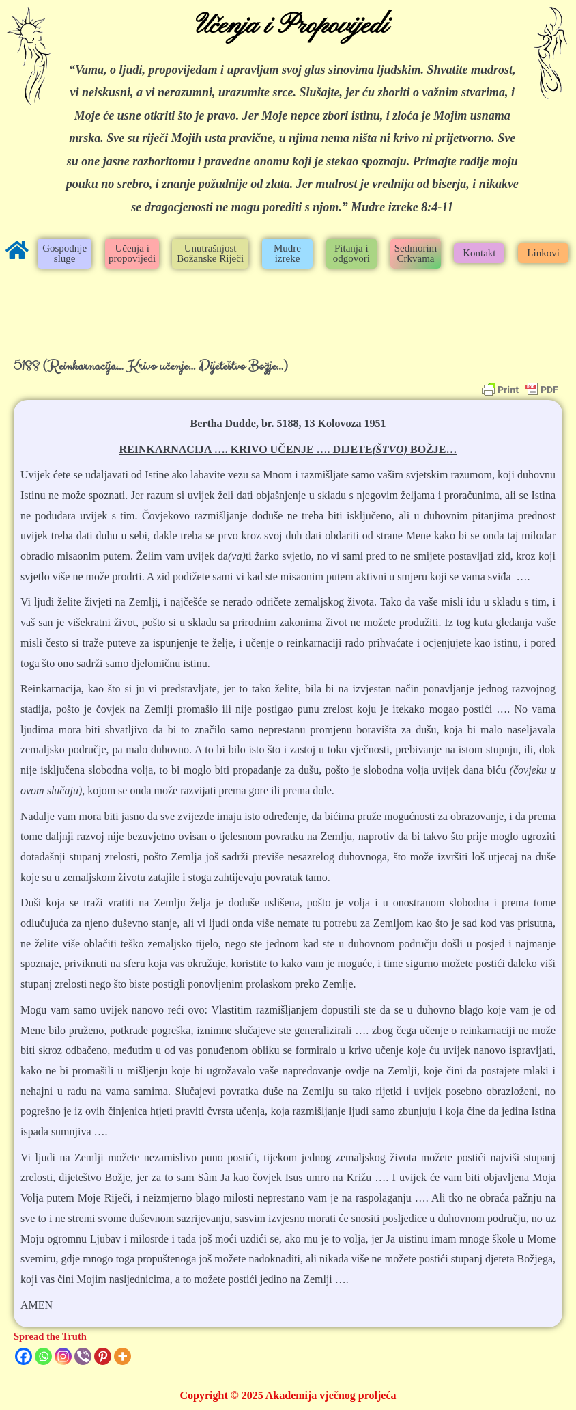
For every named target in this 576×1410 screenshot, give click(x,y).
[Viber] (82, 1356)
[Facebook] (23, 1356)
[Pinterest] (102, 1356)
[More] (122, 1356)
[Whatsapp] (43, 1356)
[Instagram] (63, 1356)
